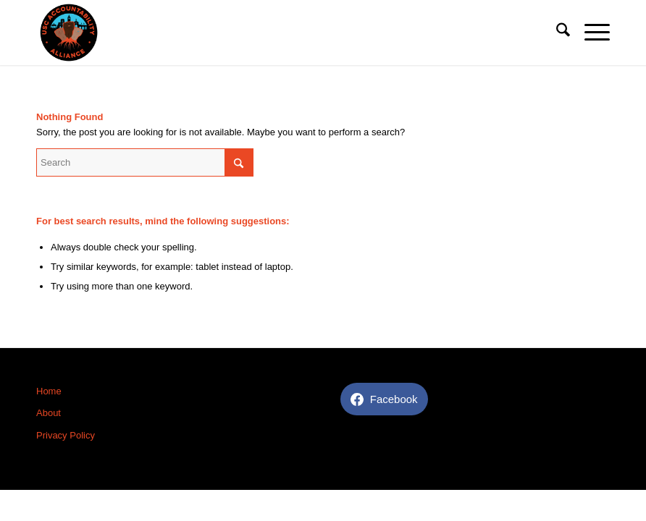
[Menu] (590, 32)
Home (49, 391)
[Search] (556, 32)
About (48, 412)
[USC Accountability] (68, 32)
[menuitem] (556, 32)
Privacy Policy (65, 435)
